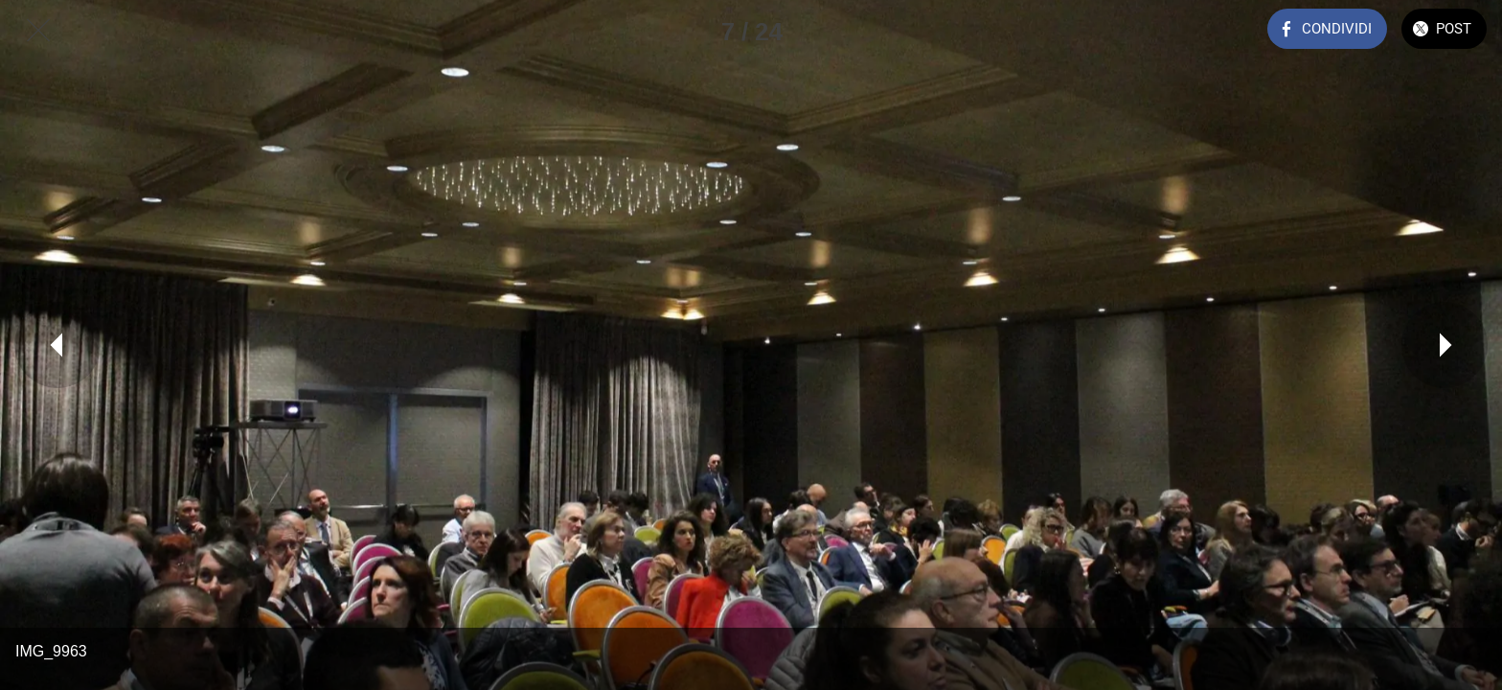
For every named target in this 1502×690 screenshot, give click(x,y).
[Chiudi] (38, 30)
